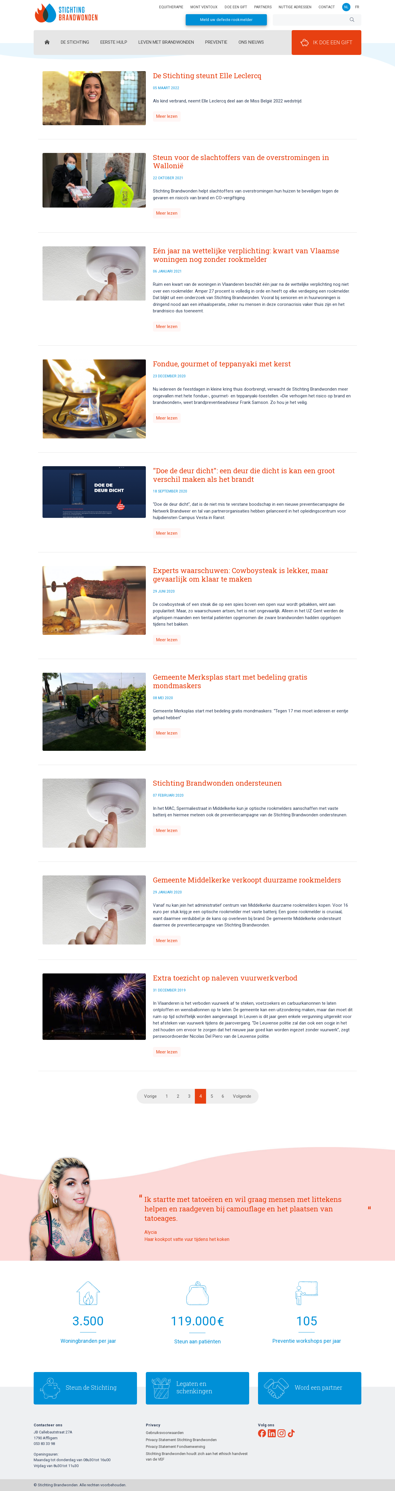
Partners (263, 7)
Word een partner (318, 1387)
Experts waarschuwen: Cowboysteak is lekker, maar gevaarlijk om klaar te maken (240, 575)
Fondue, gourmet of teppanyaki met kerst (222, 363)
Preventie (216, 42)
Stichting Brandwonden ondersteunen (217, 783)
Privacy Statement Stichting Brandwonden (181, 1440)
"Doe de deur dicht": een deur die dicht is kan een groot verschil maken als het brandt (244, 475)
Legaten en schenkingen (194, 1387)
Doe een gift (236, 7)
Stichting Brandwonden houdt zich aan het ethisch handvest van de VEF (197, 1456)
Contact (327, 7)
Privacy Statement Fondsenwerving (175, 1446)
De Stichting (75, 42)
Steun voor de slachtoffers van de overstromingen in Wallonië (241, 162)
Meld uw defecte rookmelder (226, 19)
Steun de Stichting (91, 1387)
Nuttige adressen (295, 7)
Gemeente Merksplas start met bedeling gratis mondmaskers (230, 681)
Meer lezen (166, 116)
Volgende (242, 1096)
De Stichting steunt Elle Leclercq (207, 75)
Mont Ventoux (204, 7)
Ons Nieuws (251, 42)
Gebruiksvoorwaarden (165, 1432)
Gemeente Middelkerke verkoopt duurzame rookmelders (247, 880)
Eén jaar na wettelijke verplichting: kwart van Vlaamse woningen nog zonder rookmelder (246, 255)
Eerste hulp (113, 42)
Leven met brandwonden (166, 42)
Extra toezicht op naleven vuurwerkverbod (225, 978)
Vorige (150, 1096)
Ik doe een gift (326, 42)
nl (346, 7)
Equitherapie (171, 7)
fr (357, 7)
